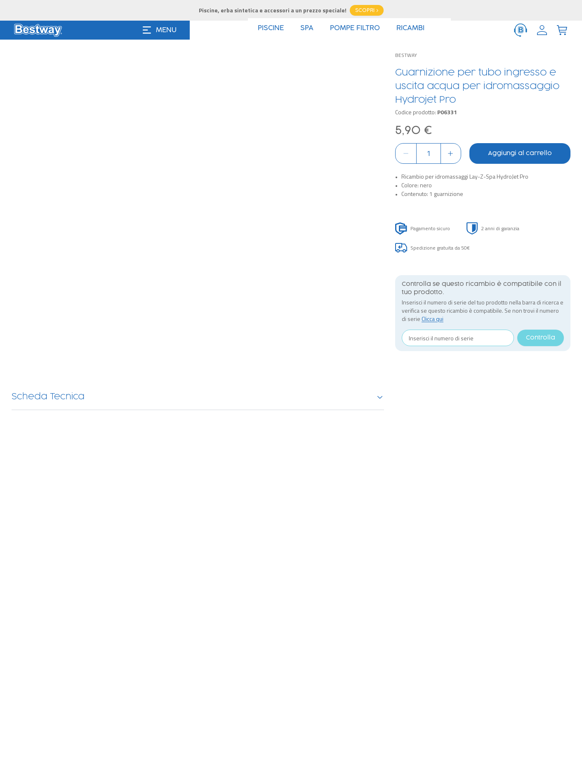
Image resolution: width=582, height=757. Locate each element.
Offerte (332, 30)
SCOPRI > (366, 10)
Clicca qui (432, 318)
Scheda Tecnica (198, 397)
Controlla (540, 338)
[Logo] (38, 30)
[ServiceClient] (520, 30)
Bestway (406, 55)
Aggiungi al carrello (520, 153)
